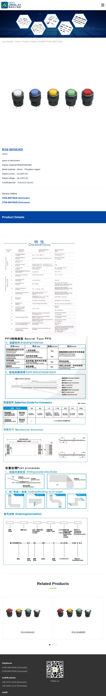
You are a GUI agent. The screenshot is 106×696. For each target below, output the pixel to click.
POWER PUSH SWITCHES (51, 41)
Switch (34, 41)
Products (26, 41)
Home (17, 41)
